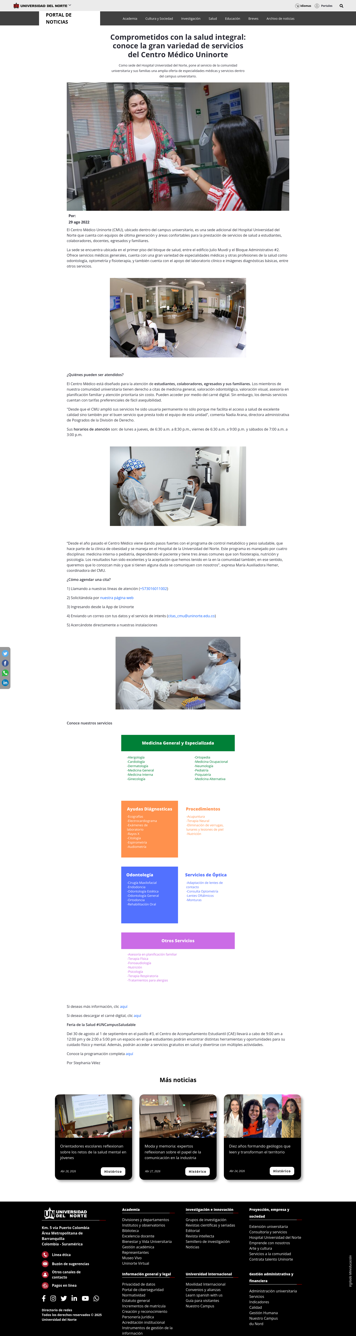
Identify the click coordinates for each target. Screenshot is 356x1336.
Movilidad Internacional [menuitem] (205, 1284)
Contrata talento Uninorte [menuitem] (271, 1259)
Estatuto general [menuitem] (136, 1300)
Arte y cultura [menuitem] (260, 1248)
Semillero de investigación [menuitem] (208, 1241)
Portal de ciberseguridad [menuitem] (143, 1289)
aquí (124, 1006)
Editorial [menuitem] (193, 1230)
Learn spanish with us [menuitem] (204, 1295)
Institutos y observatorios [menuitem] (143, 1225)
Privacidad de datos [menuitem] (138, 1284)
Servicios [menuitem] (256, 1296)
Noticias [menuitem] (192, 1246)
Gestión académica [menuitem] (138, 1246)
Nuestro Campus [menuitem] (200, 1306)
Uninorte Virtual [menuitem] (135, 1263)
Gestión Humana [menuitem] (263, 1312)
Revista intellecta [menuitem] (200, 1236)
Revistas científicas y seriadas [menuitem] (210, 1225)
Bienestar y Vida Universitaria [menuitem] (147, 1241)
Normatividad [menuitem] (133, 1295)
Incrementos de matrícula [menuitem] (144, 1306)
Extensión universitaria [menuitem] (268, 1226)
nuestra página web (117, 597)
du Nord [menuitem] (256, 1323)
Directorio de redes (57, 1310)
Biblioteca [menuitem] (130, 1230)
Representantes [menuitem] (135, 1252)
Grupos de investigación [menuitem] (206, 1219)
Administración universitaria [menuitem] (273, 1291)
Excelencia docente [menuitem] (138, 1236)
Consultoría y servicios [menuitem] (268, 1231)
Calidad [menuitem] (255, 1307)
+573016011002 (153, 588)
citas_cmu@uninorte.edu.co (191, 615)
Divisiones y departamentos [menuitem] (145, 1219)
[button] (341, 5)
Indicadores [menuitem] (259, 1301)
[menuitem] (130, 18)
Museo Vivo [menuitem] (132, 1257)
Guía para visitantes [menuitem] (202, 1300)
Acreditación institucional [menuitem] (143, 1322)
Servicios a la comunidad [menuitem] (270, 1253)
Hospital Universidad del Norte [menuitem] (275, 1237)
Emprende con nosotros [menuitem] (269, 1242)
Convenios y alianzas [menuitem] (203, 1289)
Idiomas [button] (303, 6)
